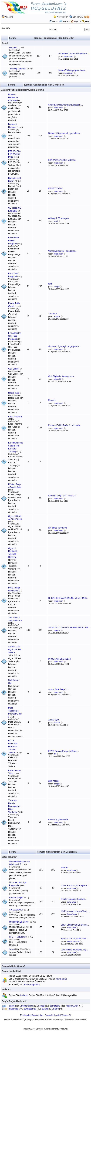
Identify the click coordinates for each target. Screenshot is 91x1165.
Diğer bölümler (9, 857)
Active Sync (53, 720)
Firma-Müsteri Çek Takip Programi (14, 336)
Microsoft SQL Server (19, 922)
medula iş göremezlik (58, 819)
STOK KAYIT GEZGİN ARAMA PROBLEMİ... (69, 627)
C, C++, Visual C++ (18, 937)
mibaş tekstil (27, 1006)
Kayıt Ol (77, 21)
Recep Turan (72, 914)
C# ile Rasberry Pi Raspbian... (75, 885)
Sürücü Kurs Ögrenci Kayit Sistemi (14, 649)
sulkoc (45, 1009)
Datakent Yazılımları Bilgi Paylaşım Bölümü (22, 90)
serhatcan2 (55, 1006)
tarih (50, 284)
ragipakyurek (72, 1006)
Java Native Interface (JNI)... (74, 950)
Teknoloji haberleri (17, 68)
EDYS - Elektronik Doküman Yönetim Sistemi (13, 746)
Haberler (13, 47)
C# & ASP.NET (16, 910)
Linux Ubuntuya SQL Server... (75, 925)
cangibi (57, 287)
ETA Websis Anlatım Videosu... (62, 160)
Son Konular (78, 17)
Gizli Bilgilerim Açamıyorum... (61, 376)
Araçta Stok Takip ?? (58, 689)
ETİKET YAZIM (55, 188)
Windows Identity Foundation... (62, 251)
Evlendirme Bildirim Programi (13, 240)
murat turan (68, 56)
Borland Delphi (16, 897)
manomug (13, 1009)
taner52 (57, 630)
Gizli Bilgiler (13, 369)
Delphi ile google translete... (74, 899)
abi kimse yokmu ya (57, 528)
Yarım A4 (52, 313)
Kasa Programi (15, 416)
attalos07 (57, 379)
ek (55, 754)
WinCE (64, 867)
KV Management (32, 984)
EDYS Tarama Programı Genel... (63, 751)
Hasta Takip (13, 393)
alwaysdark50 (29, 1009)
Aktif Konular (62, 17)
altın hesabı (53, 781)
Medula (51, 400)
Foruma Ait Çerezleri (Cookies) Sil (58, 1015)
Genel (5, 43)
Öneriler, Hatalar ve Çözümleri (13, 97)
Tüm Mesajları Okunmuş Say (31, 1015)
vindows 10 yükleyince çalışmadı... (64, 346)
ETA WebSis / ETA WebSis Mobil (14, 154)
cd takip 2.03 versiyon (58, 218)
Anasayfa (9, 17)
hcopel (41, 1006)
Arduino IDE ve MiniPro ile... (74, 938)
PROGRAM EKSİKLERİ (59, 659)
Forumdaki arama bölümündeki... (73, 53)
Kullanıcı (6, 989)
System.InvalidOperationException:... (65, 105)
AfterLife (57, 723)
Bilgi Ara (64, 21)
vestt (56, 221)
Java (11, 949)
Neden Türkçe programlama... (72, 70)
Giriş (87, 21)
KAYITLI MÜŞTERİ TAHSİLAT (62, 496)
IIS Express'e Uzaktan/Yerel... (75, 911)
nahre (56, 1009)
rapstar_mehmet (73, 941)
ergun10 (57, 316)
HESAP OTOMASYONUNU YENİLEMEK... (68, 598)
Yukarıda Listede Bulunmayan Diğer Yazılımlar (14, 806)
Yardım (55, 21)
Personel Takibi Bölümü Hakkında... (64, 425)
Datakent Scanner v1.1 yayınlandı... (65, 133)
